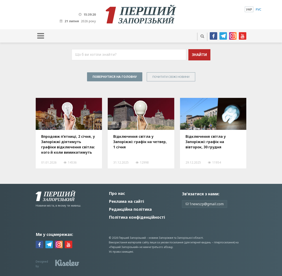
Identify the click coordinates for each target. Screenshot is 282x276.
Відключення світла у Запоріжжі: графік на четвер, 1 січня (140, 141)
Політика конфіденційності (137, 217)
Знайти (199, 54)
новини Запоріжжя (161, 238)
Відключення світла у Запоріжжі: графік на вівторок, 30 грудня (206, 141)
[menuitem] (249, 9)
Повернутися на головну (115, 77)
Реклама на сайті (126, 201)
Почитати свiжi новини (170, 77)
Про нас (117, 193)
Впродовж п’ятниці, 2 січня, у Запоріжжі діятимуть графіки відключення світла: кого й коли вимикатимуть (68, 144)
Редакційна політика (130, 209)
